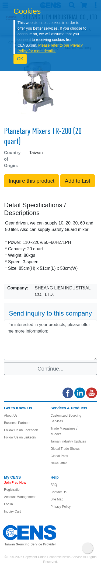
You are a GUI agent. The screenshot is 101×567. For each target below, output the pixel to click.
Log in (8, 504)
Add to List (77, 181)
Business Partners (17, 423)
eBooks (56, 434)
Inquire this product (31, 181)
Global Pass (59, 456)
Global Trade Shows (65, 449)
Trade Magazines (63, 428)
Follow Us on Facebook (21, 430)
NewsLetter (59, 463)
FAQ (54, 485)
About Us (10, 415)
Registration (12, 490)
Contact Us (59, 492)
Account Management (20, 497)
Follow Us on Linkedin (20, 437)
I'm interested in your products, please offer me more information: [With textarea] (50, 340)
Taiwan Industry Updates (68, 441)
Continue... (50, 369)
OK (20, 59)
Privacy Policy (61, 507)
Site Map (57, 499)
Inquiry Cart (12, 511)
